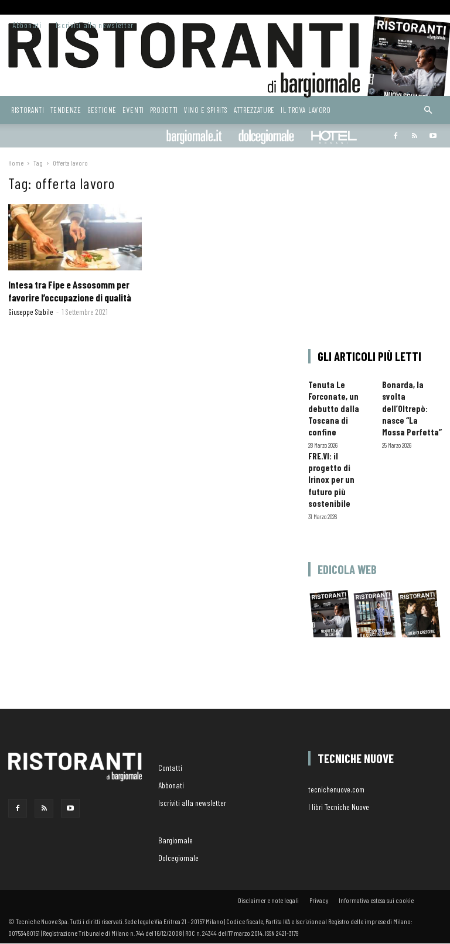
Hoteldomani (334, 137)
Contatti (170, 768)
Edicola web (347, 569)
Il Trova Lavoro (306, 110)
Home (15, 163)
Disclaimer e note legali (268, 900)
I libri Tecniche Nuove (338, 807)
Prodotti (164, 110)
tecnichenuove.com (336, 789)
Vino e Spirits (206, 110)
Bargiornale (194, 137)
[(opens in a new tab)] (75, 237)
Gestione (102, 110)
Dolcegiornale (178, 858)
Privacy (318, 900)
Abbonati (27, 25)
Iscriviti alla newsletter (95, 25)
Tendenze (65, 110)
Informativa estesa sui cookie (376, 900)
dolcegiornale (266, 137)
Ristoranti (28, 110)
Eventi (133, 110)
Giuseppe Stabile (30, 312)
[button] (428, 110)
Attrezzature (254, 110)
